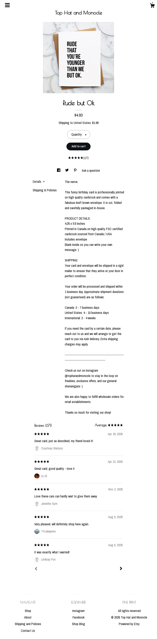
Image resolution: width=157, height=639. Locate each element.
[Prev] (36, 569)
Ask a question (91, 170)
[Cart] (152, 6)
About (27, 617)
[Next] (121, 569)
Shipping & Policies (45, 190)
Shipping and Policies (28, 624)
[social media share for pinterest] (76, 170)
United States (82, 122)
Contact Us (28, 630)
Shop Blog (78, 624)
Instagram (78, 610)
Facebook (78, 617)
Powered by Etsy (129, 624)
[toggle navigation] (7, 5)
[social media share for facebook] (59, 170)
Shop (28, 610)
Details (39, 181)
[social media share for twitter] (67, 170)
